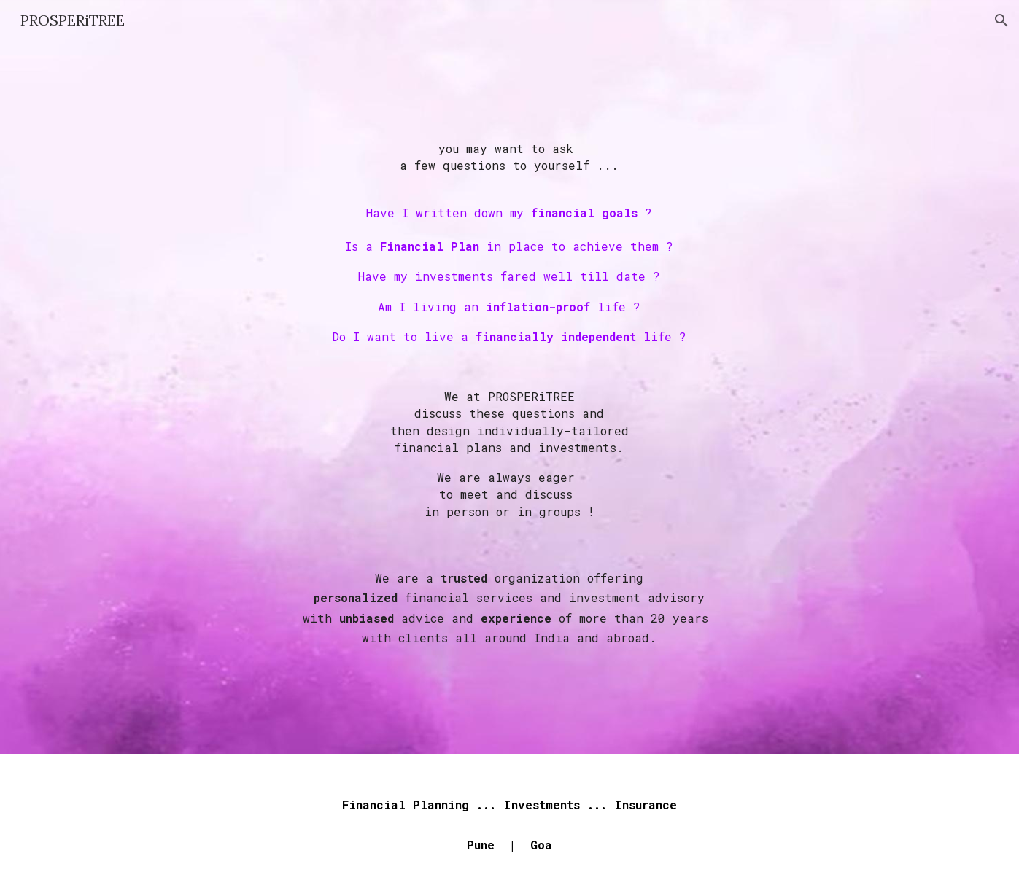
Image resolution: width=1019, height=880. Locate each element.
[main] (510, 397)
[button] (1001, 20)
